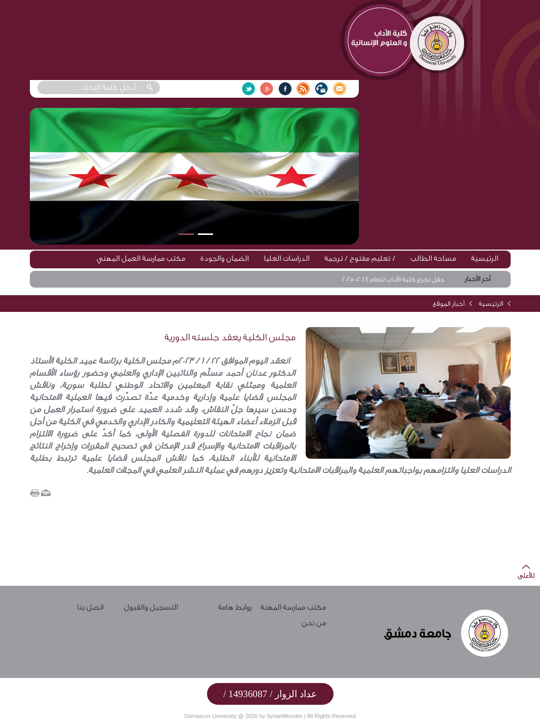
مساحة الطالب (433, 258)
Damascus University (210, 716)
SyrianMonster (285, 716)
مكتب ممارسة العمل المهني (141, 258)
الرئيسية (484, 258)
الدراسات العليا (286, 258)
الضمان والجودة (224, 258)
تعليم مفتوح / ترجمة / (359, 258)
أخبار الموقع (449, 303)
